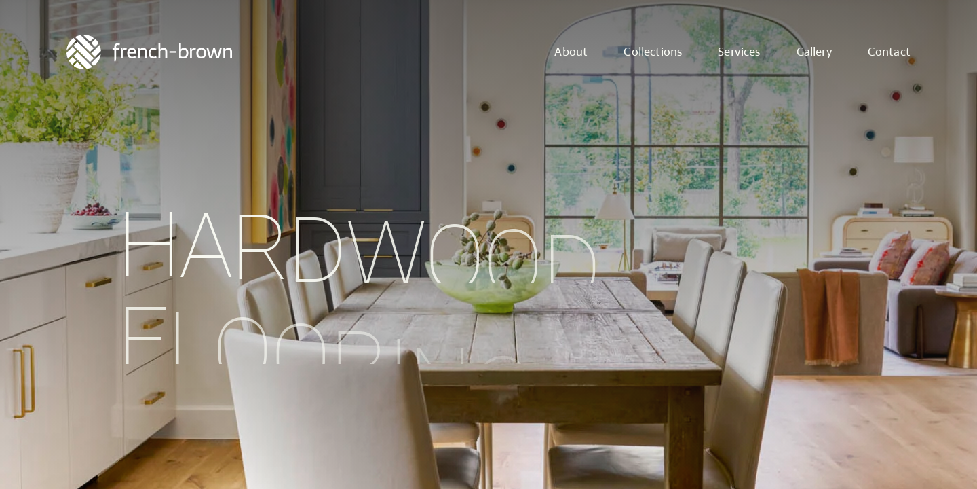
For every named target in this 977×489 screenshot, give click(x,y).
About (571, 52)
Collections (653, 52)
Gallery (814, 52)
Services (739, 52)
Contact (889, 52)
